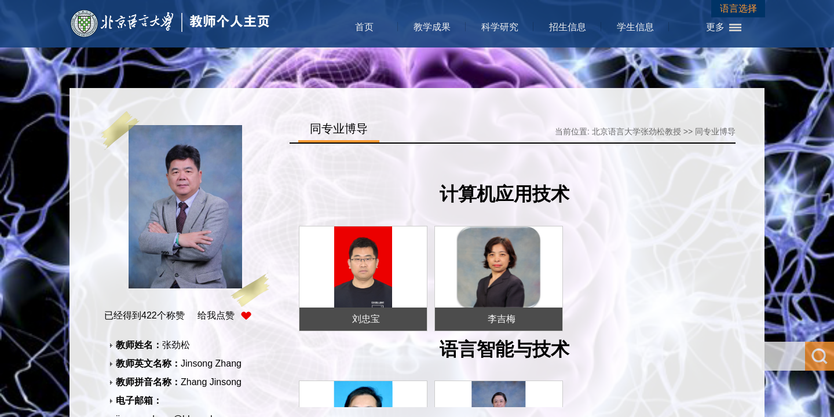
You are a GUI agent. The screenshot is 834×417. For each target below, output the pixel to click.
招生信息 (567, 27)
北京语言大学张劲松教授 (636, 131)
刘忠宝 (366, 319)
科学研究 (499, 27)
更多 (715, 27)
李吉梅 (501, 319)
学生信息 (635, 27)
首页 (364, 27)
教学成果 (432, 27)
